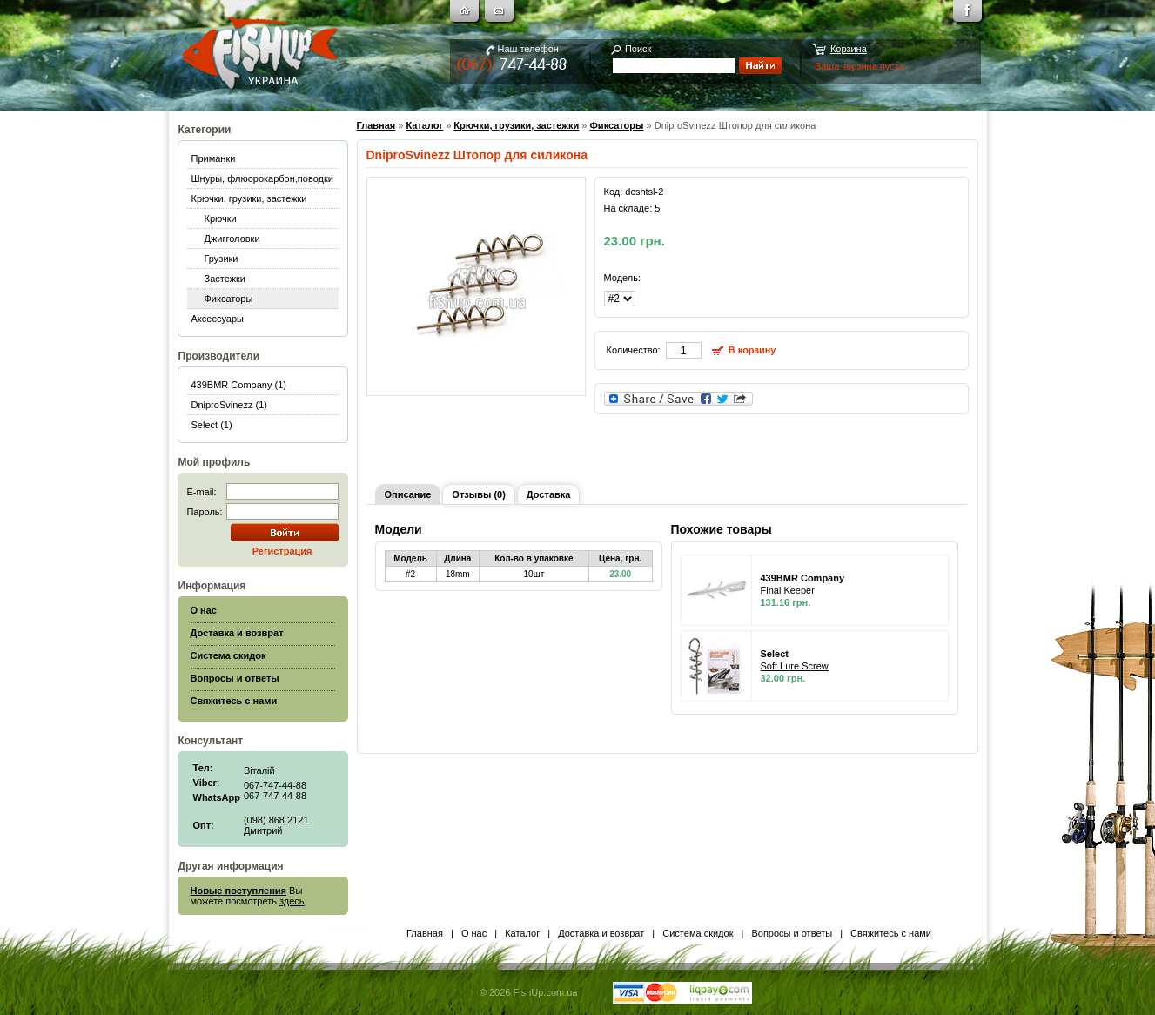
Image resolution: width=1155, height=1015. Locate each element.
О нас (474, 933)
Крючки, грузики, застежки (249, 198)
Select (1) (211, 425)
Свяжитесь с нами (890, 933)
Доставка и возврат (601, 933)
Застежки (225, 278)
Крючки (221, 218)
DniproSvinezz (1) (229, 405)
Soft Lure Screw (795, 666)
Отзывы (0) (478, 494)
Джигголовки (232, 238)
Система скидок (697, 933)
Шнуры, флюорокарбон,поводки (262, 178)
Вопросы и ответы (791, 933)
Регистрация (282, 551)
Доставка (549, 494)
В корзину (752, 350)
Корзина (848, 49)
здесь (292, 901)
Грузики (221, 258)
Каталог (424, 125)
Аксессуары (217, 318)
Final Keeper (788, 590)
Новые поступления (239, 890)
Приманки (213, 158)
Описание (408, 494)
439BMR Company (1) (238, 385)
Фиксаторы (229, 298)
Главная (376, 125)
